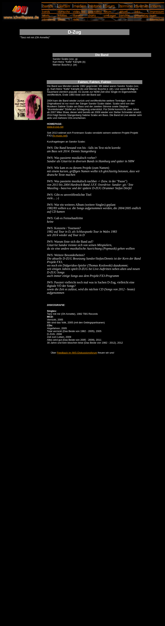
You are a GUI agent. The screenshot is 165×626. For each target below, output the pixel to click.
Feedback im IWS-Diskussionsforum (77, 352)
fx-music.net (60, 135)
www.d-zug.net (55, 126)
